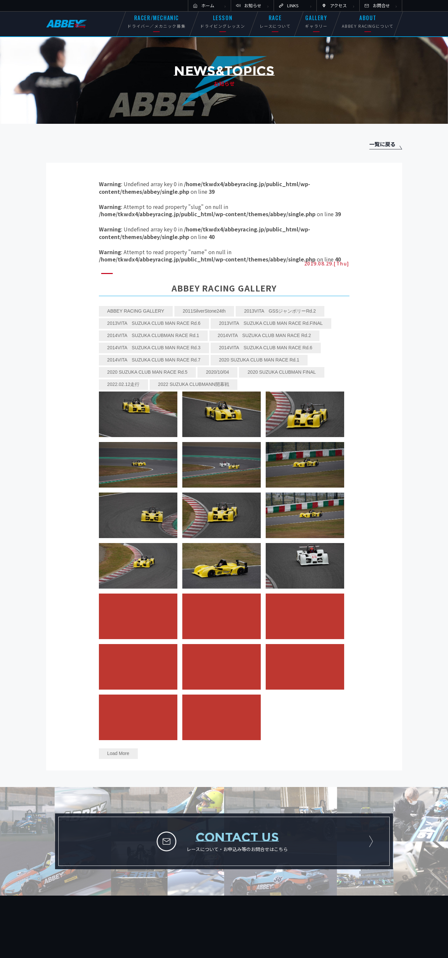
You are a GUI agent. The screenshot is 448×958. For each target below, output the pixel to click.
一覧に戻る (382, 144)
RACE (274, 21)
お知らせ (252, 5)
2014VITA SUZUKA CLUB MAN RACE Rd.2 (264, 335)
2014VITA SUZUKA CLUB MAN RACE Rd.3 (153, 347)
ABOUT (368, 21)
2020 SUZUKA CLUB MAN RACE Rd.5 (147, 372)
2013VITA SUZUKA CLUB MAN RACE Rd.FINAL (271, 323)
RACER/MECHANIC (156, 21)
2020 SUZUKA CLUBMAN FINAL (282, 372)
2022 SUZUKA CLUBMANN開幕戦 (193, 384)
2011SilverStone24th (204, 311)
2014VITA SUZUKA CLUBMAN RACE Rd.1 (153, 335)
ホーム (207, 5)
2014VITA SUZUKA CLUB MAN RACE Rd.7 (153, 359)
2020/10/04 (217, 372)
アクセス (338, 5)
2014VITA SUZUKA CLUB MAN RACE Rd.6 (265, 347)
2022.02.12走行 (123, 384)
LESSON (222, 21)
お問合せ (381, 5)
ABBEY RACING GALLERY (135, 311)
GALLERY (316, 21)
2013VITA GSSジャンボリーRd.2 (280, 311)
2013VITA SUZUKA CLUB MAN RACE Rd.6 (153, 323)
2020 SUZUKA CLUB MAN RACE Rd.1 (259, 359)
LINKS (293, 5)
